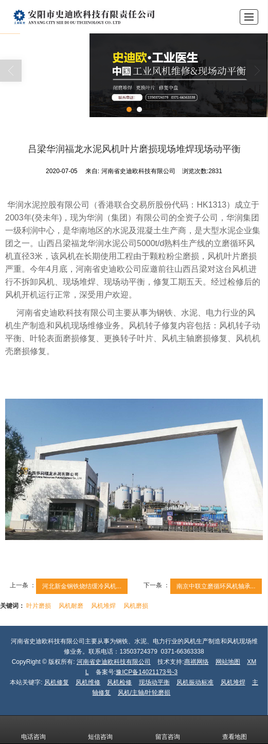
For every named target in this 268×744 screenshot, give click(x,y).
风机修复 (56, 682)
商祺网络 (196, 661)
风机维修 (88, 682)
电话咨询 (33, 729)
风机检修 (119, 682)
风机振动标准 (194, 682)
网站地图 (228, 661)
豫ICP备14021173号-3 (146, 672)
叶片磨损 (38, 605)
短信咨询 (100, 729)
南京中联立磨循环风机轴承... (216, 586)
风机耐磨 (71, 605)
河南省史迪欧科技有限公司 (114, 661)
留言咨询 (167, 729)
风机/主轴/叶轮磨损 (144, 692)
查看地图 (234, 729)
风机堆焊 (103, 605)
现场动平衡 (154, 682)
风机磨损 (135, 605)
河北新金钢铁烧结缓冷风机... (81, 586)
